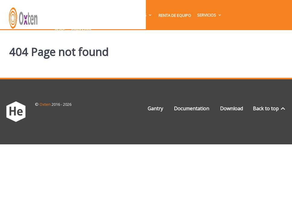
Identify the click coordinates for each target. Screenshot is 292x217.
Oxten (45, 104)
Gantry (155, 108)
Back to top (269, 108)
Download (231, 108)
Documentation (191, 108)
